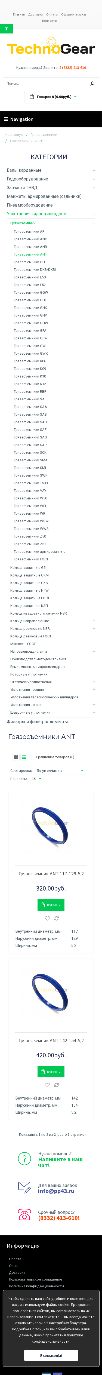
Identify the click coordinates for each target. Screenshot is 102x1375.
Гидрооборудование (27, 179)
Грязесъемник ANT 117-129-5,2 (51, 866)
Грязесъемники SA (29, 399)
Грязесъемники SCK (30, 452)
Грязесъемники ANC (30, 239)
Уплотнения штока (26, 705)
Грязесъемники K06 (30, 361)
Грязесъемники (44, 134)
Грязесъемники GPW (31, 338)
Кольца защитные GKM (29, 575)
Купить (53, 897)
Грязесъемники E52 (30, 285)
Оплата (52, 14)
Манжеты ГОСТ (23, 644)
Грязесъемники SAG (30, 437)
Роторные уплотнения (28, 674)
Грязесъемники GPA (30, 331)
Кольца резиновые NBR (30, 629)
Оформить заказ (73, 14)
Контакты (49, 21)
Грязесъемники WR (29, 513)
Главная (19, 14)
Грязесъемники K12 (30, 384)
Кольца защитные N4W (29, 590)
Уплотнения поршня (27, 690)
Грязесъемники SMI (30, 468)
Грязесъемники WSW (31, 521)
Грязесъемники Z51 (30, 544)
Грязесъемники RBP (30, 391)
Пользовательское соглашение (35, 1264)
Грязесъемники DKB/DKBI (35, 270)
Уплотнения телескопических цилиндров (44, 697)
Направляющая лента (28, 651)
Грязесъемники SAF (30, 430)
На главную (14, 134)
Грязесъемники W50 (30, 498)
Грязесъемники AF (29, 231)
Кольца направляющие (29, 621)
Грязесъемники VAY (30, 491)
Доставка (35, 14)
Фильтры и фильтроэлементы (37, 721)
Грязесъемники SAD (30, 422)
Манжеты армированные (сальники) (44, 196)
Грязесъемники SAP (30, 445)
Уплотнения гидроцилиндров (36, 213)
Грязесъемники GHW (31, 323)
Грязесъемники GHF (30, 300)
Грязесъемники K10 (30, 376)
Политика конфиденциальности (36, 1270)
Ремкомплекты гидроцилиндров (37, 667)
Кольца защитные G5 (27, 568)
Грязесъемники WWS (31, 529)
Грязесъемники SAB (30, 414)
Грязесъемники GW (30, 346)
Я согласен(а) (51, 1355)
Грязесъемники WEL (30, 506)
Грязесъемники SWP (30, 475)
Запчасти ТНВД (22, 187)
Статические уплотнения (31, 682)
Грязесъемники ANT (30, 254)
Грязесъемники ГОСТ (31, 559)
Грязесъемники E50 (30, 277)
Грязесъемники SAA (30, 407)
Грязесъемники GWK (31, 353)
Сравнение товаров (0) (55, 756)
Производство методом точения (38, 659)
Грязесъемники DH (29, 262)
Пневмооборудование (30, 205)
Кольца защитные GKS (29, 583)
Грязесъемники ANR (30, 247)
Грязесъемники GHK (30, 308)
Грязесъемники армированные (39, 552)
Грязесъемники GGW (31, 292)
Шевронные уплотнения (30, 712)
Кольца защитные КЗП (29, 606)
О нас (13, 1250)
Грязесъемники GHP (30, 315)
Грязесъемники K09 (30, 369)
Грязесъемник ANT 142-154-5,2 (51, 1025)
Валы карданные (24, 170)
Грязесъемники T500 (31, 483)
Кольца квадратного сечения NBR (38, 613)
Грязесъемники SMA (31, 460)
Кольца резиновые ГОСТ (30, 636)
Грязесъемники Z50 (30, 536)
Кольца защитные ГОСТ (30, 598)
